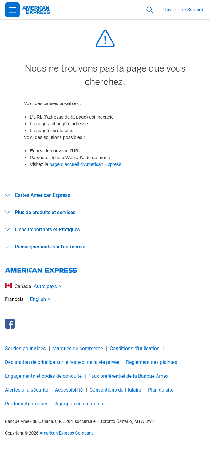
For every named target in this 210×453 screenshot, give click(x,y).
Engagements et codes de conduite (43, 376)
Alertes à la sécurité (26, 390)
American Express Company (66, 433)
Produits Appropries (27, 404)
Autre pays (48, 286)
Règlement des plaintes (151, 362)
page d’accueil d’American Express (85, 164)
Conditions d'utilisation (135, 348)
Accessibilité (69, 390)
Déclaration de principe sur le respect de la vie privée (62, 362)
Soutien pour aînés (25, 348)
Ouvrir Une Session (183, 10)
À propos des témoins (79, 404)
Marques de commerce (77, 348)
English (41, 299)
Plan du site (160, 390)
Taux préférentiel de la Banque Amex (128, 376)
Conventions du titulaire (115, 390)
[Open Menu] (12, 9)
